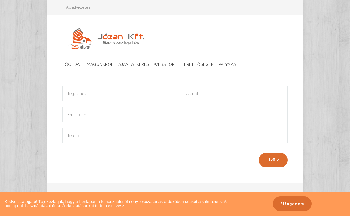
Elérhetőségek (196, 64)
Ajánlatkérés (133, 64)
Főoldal (72, 64)
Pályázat (228, 64)
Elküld (273, 160)
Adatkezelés (78, 7)
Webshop (164, 64)
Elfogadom (292, 204)
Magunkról (100, 64)
